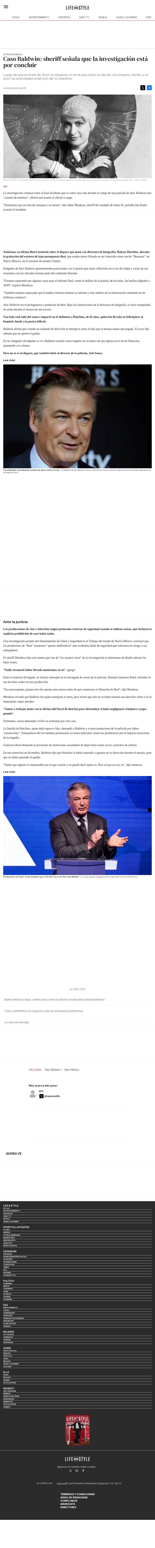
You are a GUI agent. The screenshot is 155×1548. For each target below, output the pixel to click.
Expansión (9, 1251)
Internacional (10, 1262)
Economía (7, 1259)
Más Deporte (9, 1240)
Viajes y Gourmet (126, 17)
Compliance (68, 1500)
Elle (6, 1372)
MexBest (8, 1388)
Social (6, 1310)
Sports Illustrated (16, 1227)
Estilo (16, 17)
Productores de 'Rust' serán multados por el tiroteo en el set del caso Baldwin (41, 877)
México (6, 1286)
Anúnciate (67, 1504)
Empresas (7, 1254)
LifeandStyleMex (70, 1471)
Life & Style (10, 1205)
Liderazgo (8, 1337)
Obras (6, 1267)
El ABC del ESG (9, 1323)
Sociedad (7, 1299)
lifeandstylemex (79, 1471)
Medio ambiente (10, 1307)
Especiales (8, 1342)
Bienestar (8, 1401)
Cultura (7, 1367)
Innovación (8, 1321)
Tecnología (8, 1264)
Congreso (8, 1289)
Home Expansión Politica (14, 1256)
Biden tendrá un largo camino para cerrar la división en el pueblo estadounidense (55, 999)
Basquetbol (9, 1238)
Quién (7, 1348)
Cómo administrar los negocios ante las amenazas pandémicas (44, 1011)
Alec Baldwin (52, 1069)
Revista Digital (10, 1246)
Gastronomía (9, 1391)
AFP (41, 1091)
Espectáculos (10, 1351)
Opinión (7, 1297)
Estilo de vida (9, 1383)
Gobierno (7, 1283)
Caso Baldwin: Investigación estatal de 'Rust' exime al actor (31, 470)
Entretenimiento (39, 17)
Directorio (68, 1507)
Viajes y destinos (11, 1396)
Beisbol (6, 1232)
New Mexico (71, 1069)
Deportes (64, 17)
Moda (5, 1359)
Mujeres (7, 1272)
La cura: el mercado (17, 1022)
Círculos (7, 1356)
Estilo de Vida (9, 1404)
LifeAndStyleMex (86, 1471)
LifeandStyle (9, 1275)
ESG (5, 1270)
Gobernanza (9, 1313)
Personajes (8, 1399)
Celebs (6, 1380)
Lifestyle (7, 1243)
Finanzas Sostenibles (13, 1318)
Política (8, 1281)
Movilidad (8, 1315)
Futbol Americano (11, 1235)
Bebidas (6, 1394)
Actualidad (8, 1334)
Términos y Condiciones (77, 1494)
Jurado (6, 1407)
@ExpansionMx (52, 1096)
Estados (7, 1294)
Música (103, 17)
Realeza (6, 1353)
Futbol (6, 1230)
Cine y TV (84, 17)
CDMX (5, 1291)
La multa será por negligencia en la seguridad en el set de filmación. (109, 877)
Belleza (6, 1361)
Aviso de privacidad (74, 1497)
